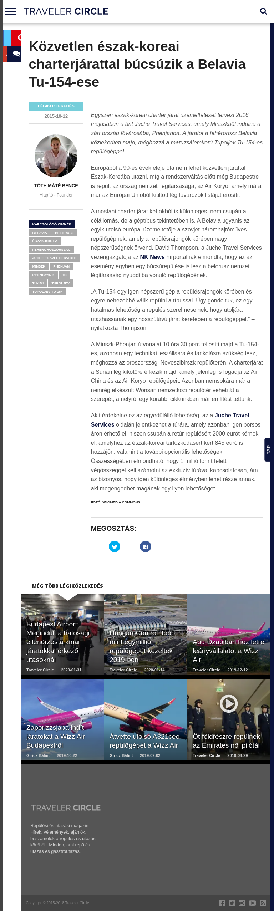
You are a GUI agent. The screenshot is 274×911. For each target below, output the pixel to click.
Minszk (38, 266)
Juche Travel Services (54, 258)
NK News (152, 257)
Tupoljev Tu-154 (47, 292)
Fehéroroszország (51, 249)
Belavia (39, 233)
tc (64, 275)
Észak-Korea (44, 241)
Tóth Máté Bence (56, 185)
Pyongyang (43, 275)
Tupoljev (60, 283)
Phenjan (61, 266)
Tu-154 (38, 283)
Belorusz (64, 233)
